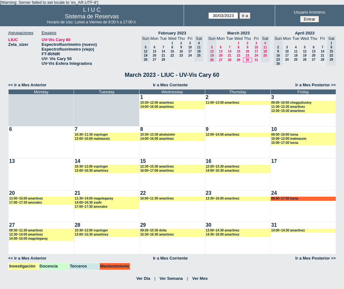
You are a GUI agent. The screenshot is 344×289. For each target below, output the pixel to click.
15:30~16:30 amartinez (157, 234)
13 (154, 51)
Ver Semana (171, 278)
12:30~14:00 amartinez (26, 234)
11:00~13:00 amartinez (222, 102)
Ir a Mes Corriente (170, 85)
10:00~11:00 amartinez (157, 198)
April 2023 (305, 33)
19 (304, 55)
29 (238, 60)
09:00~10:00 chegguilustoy (291, 102)
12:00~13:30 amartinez (222, 166)
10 (190, 47)
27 (154, 59)
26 (304, 59)
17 (190, 51)
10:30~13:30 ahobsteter (157, 134)
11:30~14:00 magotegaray (94, 198)
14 (163, 51)
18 (296, 55)
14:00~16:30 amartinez (222, 170)
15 (172, 51)
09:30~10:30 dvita (153, 230)
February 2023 (172, 33)
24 (190, 55)
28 (163, 59)
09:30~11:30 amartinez (26, 230)
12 (304, 51)
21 (163, 55)
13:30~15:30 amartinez (288, 111)
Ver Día (143, 278)
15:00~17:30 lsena (284, 142)
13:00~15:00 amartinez (26, 198)
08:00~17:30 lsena (284, 198)
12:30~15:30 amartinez (157, 166)
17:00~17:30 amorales (25, 202)
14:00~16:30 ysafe (88, 202)
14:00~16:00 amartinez (157, 106)
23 (181, 55)
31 (256, 60)
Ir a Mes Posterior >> (315, 85)
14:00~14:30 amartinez (288, 230)
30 (247, 60)
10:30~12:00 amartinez (157, 102)
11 (296, 51)
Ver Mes (200, 278)
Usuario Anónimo (309, 12)
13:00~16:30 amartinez (91, 170)
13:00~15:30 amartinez (91, 234)
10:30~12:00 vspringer (91, 166)
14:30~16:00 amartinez (222, 234)
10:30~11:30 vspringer (91, 134)
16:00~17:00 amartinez (157, 170)
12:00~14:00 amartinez (222, 134)
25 (296, 59)
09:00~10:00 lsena (284, 134)
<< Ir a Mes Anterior (27, 85)
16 (181, 51)
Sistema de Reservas (92, 16)
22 (172, 55)
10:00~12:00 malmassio (288, 138)
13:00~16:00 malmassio (92, 138)
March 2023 (238, 33)
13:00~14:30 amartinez (222, 230)
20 (154, 55)
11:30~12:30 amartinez (288, 106)
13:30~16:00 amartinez (222, 198)
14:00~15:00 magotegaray (28, 238)
